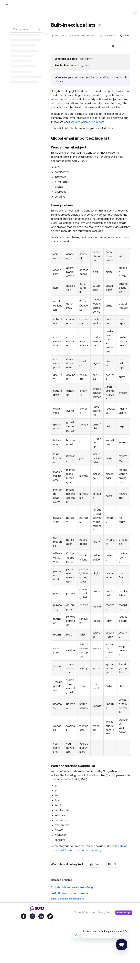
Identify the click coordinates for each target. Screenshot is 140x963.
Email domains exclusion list (67, 898)
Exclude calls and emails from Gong (72, 887)
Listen (124, 35)
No (112, 864)
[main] (90, 462)
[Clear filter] (39, 29)
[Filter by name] (26, 29)
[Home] (7, 4)
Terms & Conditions (84, 912)
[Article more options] (127, 46)
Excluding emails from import (86, 121)
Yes (95, 864)
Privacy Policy (105, 912)
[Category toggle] (46, 32)
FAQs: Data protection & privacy (69, 892)
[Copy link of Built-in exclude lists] (99, 25)
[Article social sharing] (113, 46)
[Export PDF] (121, 46)
